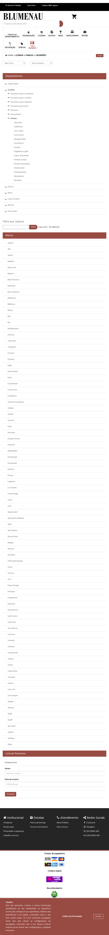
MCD (10, 524)
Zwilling (11, 738)
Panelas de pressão (22, 164)
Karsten (11, 469)
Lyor (9, 506)
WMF (10, 714)
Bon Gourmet (13, 292)
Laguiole (11, 481)
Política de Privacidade (72, 916)
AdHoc (11, 243)
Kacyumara (12, 463)
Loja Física (31, 5)
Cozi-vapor (18, 131)
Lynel (10, 500)
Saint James (12, 616)
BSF (9, 316)
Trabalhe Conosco (11, 835)
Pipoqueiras (19, 176)
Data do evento (12, 779)
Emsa (10, 377)
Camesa (11, 334)
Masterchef (12, 512)
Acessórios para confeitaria (21, 93)
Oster (10, 567)
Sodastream (13, 652)
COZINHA (19, 55)
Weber (10, 701)
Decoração (12, 211)
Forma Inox (12, 389)
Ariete (10, 255)
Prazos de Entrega (38, 822)
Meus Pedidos (63, 822)
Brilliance (11, 304)
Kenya (10, 475)
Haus (10, 426)
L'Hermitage (13, 493)
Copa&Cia (12, 347)
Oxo (9, 579)
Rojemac (11, 604)
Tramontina (12, 671)
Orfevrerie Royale (15, 561)
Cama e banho (14, 199)
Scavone (11, 634)
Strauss (10, 659)
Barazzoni (12, 267)
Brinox (10, 310)
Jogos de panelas (21, 155)
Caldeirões (41, 55)
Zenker (11, 732)
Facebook (89, 822)
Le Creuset (12, 487)
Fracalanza (12, 396)
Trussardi (11, 677)
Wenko (11, 707)
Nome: (8, 768)
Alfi (9, 249)
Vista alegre (13, 695)
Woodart (12, 726)
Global (10, 414)
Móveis (11, 205)
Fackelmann (13, 383)
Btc (9, 322)
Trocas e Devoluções (39, 827)
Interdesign (12, 457)
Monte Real (13, 536)
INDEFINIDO (12, 451)
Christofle (12, 341)
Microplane (12, 530)
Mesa (10, 193)
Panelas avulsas (20, 159)
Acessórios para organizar (21, 102)
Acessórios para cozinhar (20, 98)
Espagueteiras (20, 139)
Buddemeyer (13, 328)
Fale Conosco (62, 827)
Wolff (10, 720)
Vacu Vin (11, 689)
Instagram (89, 827)
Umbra (10, 683)
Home (9, 55)
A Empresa (7, 822)
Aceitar (98, 916)
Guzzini (11, 420)
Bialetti (11, 273)
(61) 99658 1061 (91, 831)
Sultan (10, 665)
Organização (13, 83)
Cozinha (11, 90)
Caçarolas (18, 122)
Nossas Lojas (8, 827)
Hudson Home (14, 438)
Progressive (12, 597)
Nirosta (11, 548)
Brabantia (12, 298)
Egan (10, 365)
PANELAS (29, 55)
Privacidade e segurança (13, 831)
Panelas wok (19, 168)
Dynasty (11, 359)
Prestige (11, 591)
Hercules (11, 432)
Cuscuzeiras (19, 135)
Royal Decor (13, 610)
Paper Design (13, 585)
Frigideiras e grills (21, 151)
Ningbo (11, 542)
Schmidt (11, 640)
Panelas (13, 118)
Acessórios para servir (19, 106)
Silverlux (11, 646)
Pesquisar (10, 794)
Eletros (11, 186)
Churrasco (14, 110)
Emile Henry (13, 371)
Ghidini (10, 408)
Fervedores (19, 143)
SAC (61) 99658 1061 (91, 835)
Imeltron (11, 445)
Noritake (11, 555)
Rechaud (17, 180)
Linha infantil (15, 114)
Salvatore (12, 622)
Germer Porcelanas (16, 402)
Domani (11, 353)
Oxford (11, 573)
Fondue (17, 147)
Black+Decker (13, 279)
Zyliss (10, 744)
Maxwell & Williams (16, 518)
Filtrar (33, 227)
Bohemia (11, 286)
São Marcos (13, 628)
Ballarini (11, 261)
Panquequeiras (20, 172)
